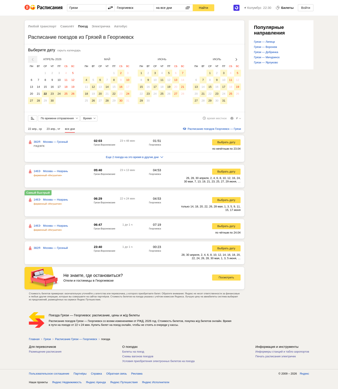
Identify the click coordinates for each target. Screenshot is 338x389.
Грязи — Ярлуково (266, 62)
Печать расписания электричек (275, 358)
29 (45, 100)
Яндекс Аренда (96, 384)
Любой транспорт (42, 26)
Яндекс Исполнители (155, 384)
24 (59, 93)
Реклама (136, 376)
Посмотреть (226, 280)
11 (65, 80)
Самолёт (67, 26)
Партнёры (80, 376)
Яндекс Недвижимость (67, 384)
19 (72, 86)
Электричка (101, 26)
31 (127, 100)
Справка (96, 376)
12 (72, 80)
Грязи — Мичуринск (267, 57)
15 (45, 86)
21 (38, 93)
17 (59, 86)
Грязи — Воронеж (265, 47)
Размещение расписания (45, 354)
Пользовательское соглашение (49, 376)
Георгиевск (155, 147)
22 (45, 93)
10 (59, 80)
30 (52, 100)
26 (72, 93)
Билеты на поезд (133, 354)
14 (38, 86)
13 (31, 86)
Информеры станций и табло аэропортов (282, 354)
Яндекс (304, 376)
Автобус (120, 26)
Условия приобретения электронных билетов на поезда (158, 363)
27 (31, 100)
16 (52, 86)
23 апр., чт (53, 131)
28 (38, 100)
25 (65, 93)
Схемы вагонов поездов (137, 358)
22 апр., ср (35, 131)
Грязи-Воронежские (104, 147)
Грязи (47, 341)
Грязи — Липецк (264, 41)
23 (52, 93)
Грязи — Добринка (266, 52)
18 (65, 86)
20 (31, 93)
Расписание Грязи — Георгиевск (76, 341)
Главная (34, 341)
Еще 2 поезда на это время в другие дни (134, 159)
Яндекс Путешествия (124, 384)
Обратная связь (116, 376)
